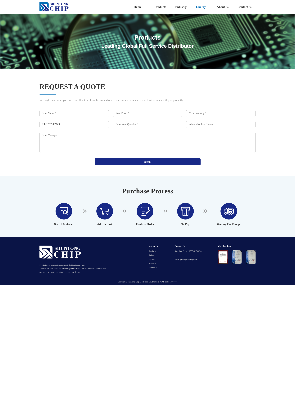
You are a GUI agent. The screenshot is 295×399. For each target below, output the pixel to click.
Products (160, 7)
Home (137, 7)
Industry (181, 7)
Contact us (245, 7)
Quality (201, 7)
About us (223, 7)
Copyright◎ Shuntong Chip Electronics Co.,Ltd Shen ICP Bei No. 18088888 (147, 282)
